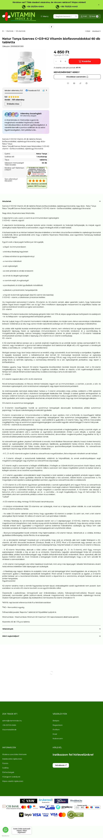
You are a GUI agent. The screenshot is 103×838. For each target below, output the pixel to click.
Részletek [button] (6, 201)
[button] (44, 16)
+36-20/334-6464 (35, 6)
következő (96, 31)
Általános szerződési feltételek (14, 754)
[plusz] (65, 61)
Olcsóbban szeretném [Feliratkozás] (77, 77)
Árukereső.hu (45, 802)
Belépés (56, 721)
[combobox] (65, 16)
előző (87, 31)
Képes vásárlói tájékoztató (12, 781)
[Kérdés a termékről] (86, 83)
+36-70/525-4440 (69, 6)
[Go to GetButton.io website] (5, 835)
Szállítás (5, 768)
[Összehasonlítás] (80, 83)
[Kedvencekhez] (68, 83)
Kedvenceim (58, 739)
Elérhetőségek (8, 772)
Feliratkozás (60, 765)
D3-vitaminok (20, 31)
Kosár (55, 734)
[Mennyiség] (60, 61)
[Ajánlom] (74, 83)
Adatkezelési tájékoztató (12, 759)
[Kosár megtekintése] (93, 16)
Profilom (56, 730)
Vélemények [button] (7, 629)
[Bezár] (99, 5)
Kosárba (85, 61)
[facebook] (51, 27)
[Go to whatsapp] (5, 830)
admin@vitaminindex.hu (12, 721)
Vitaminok (9, 31)
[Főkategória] (3, 31)
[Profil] (84, 16)
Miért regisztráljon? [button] (10, 636)
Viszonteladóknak (9, 730)
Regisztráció (57, 725)
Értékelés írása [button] (13, 104)
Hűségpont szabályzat (11, 777)
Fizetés (5, 763)
